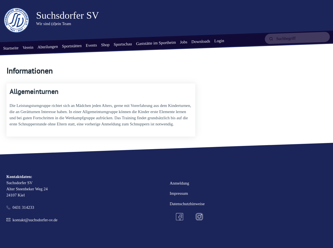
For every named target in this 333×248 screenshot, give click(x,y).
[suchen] (297, 38)
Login (219, 40)
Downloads (200, 41)
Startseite (10, 47)
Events (91, 45)
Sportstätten (72, 45)
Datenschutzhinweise (187, 204)
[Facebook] (180, 217)
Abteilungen (47, 46)
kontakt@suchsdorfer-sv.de (35, 220)
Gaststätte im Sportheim (156, 43)
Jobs (183, 42)
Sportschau (123, 44)
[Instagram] (199, 217)
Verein (28, 47)
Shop (105, 44)
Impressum (179, 193)
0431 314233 (23, 207)
